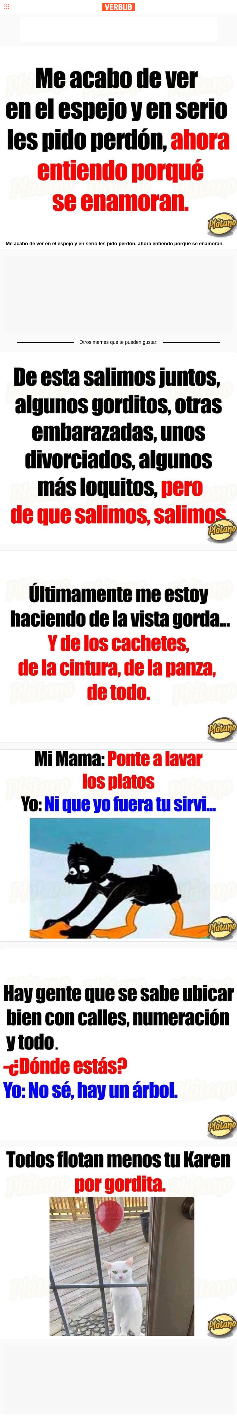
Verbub (118, 7)
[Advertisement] (118, 294)
